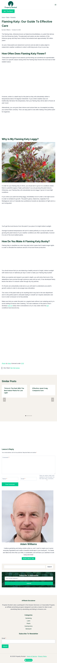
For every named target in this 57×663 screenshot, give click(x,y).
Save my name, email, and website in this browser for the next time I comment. (47, 477)
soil (48, 305)
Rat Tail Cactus (15, 368)
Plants (7, 17)
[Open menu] (55, 4)
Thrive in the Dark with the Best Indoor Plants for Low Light (14, 390)
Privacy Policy (42, 656)
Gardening (28, 618)
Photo (3, 363)
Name (4, 478)
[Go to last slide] (4, 400)
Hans (9, 363)
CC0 (22, 363)
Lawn (28, 621)
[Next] (52, 400)
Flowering (12, 17)
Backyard (28, 629)
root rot (10, 305)
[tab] (25, 415)
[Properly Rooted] (10, 4)
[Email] (28, 478)
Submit (29, 583)
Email (23, 478)
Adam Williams (6, 29)
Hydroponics (28, 626)
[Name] (10, 478)
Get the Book (8, 11)
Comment (5, 457)
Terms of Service (32, 656)
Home (3, 17)
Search (49, 567)
